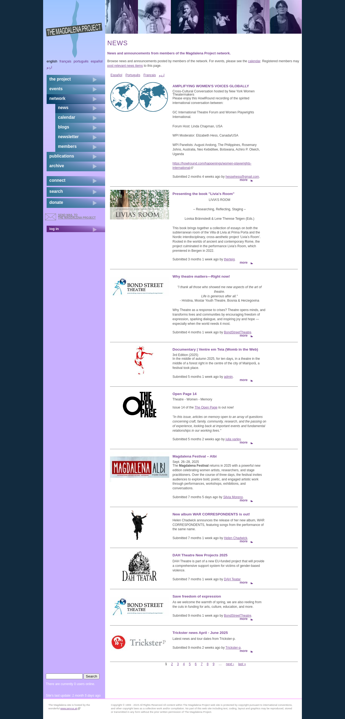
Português (132, 75)
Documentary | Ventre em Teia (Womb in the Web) (215, 349)
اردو (161, 75)
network (57, 98)
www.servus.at (70, 708)
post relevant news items (125, 66)
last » (242, 664)
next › (230, 664)
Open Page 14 (184, 394)
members (67, 146)
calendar (254, 61)
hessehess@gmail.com (242, 177)
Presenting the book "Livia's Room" (203, 194)
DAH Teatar (232, 579)
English (52, 61)
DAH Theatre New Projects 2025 (199, 555)
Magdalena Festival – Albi (194, 456)
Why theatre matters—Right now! (201, 276)
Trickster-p (233, 648)
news (63, 107)
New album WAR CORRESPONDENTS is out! (211, 514)
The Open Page (206, 407)
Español (116, 75)
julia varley (233, 439)
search (56, 191)
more (243, 180)
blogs (63, 127)
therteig (229, 259)
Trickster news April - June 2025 (200, 633)
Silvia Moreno (233, 497)
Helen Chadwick (235, 538)
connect (57, 180)
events (56, 88)
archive (56, 165)
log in (54, 229)
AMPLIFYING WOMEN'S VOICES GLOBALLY (210, 86)
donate (56, 202)
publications (61, 156)
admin (228, 377)
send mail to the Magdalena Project (77, 216)
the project (60, 79)
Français (149, 75)
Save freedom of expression (196, 596)
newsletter (68, 136)
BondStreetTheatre (237, 332)
